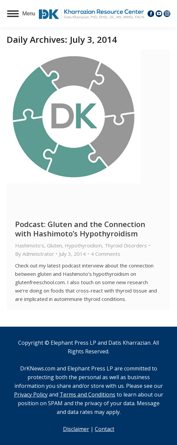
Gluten (54, 245)
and (37, 394)
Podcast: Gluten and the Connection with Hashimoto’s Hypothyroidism (80, 228)
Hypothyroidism (83, 245)
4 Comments (105, 253)
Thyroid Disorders (126, 245)
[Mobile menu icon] (21, 13)
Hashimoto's (29, 245)
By (34, 253)
